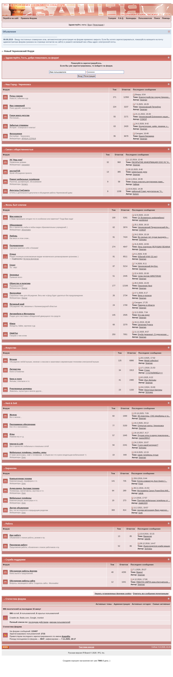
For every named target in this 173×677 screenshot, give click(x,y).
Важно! (139, 572)
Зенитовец (26, 230)
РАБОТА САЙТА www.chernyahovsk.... (153, 582)
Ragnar (24, 288)
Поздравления (16, 245)
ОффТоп (14, 333)
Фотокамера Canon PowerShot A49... (153, 491)
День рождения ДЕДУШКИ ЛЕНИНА (154, 247)
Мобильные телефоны (20, 498)
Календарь (131, 18)
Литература (15, 369)
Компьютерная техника (21, 478)
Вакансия (147, 536)
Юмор (12, 323)
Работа (9, 524)
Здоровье (14, 275)
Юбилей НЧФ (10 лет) (147, 256)
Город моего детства (19, 115)
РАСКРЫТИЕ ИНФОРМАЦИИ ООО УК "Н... (151, 162)
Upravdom (25, 165)
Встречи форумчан (31, 259)
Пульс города (16, 96)
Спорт (12, 265)
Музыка (13, 359)
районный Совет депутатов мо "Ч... (147, 191)
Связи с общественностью (19, 149)
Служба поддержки (15, 559)
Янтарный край (17, 304)
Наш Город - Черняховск (18, 84)
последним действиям (38, 622)
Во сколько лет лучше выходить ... (153, 237)
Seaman (143, 100)
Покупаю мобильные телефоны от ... (153, 500)
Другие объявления (19, 508)
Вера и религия (145, 295)
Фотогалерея (16, 134)
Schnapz (143, 239)
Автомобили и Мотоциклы (22, 314)
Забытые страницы (19, 125)
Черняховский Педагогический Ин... (154, 227)
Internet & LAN (16, 444)
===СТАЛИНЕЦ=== (154, 373)
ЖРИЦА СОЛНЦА (28, 139)
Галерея (112, 18)
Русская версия (75, 653)
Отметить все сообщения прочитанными (151, 594)
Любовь (13, 236)
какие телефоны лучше (148, 455)
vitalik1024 (142, 503)
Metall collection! (151, 360)
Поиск (157, 18)
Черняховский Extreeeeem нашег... (154, 117)
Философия (15, 293)
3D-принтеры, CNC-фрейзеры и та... (154, 416)
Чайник (136, 184)
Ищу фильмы (150, 380)
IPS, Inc (101, 653)
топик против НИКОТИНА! (149, 276)
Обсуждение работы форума (23, 571)
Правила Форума (29, 18)
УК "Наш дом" (16, 160)
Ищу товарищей (17, 106)
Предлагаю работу (18, 545)
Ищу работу (15, 535)
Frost (140, 484)
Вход (90, 25)
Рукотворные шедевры (21, 389)
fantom (136, 194)
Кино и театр (16, 379)
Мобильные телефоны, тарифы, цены (28, 452)
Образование (16, 225)
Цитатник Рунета (145, 325)
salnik (140, 493)
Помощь (166, 18)
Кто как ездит (144, 315)
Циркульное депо (139, 172)
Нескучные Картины (153, 390)
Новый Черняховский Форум (19, 51)
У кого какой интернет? (148, 445)
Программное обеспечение (22, 424)
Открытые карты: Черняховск (151, 426)
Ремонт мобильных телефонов (24, 179)
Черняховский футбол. (148, 266)
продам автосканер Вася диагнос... (152, 510)
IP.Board (86, 653)
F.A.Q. (121, 18)
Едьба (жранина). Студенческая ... (153, 334)
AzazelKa (66, 636)
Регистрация (98, 25)
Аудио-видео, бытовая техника (24, 488)
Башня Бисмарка (146, 136)
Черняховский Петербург (150, 107)
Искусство (10, 348)
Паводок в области (146, 305)
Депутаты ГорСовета (20, 190)
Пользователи (145, 18)
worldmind (143, 220)
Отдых (13, 254)
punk (140, 513)
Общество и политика (20, 283)
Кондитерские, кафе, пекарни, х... (154, 126)
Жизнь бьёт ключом (15, 205)
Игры (12, 434)
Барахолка (10, 468)
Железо (13, 415)
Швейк (147, 539)
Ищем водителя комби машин (156, 546)
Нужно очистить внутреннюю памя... (148, 182)
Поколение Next (145, 286)
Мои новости (16, 216)
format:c (24, 184)
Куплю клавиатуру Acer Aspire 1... (152, 481)
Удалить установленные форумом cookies (113, 594)
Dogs (23, 457)
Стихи (147, 370)
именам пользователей (59, 622)
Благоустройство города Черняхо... (154, 97)
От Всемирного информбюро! (151, 218)
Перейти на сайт (11, 18)
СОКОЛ (143, 119)
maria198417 (144, 438)
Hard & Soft (11, 403)
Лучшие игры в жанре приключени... (154, 435)
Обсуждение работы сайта (22, 581)
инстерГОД (15, 171)
